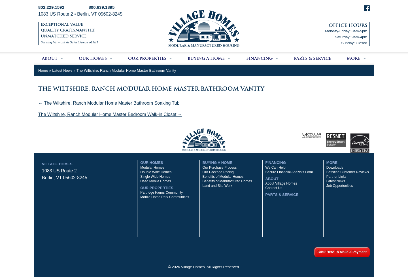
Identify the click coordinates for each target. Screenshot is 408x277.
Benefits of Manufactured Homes (227, 181)
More (353, 58)
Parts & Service (312, 58)
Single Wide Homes (155, 177)
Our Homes (93, 58)
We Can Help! (275, 168)
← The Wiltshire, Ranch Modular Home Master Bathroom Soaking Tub (109, 103)
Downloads (334, 168)
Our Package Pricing (218, 172)
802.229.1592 (51, 7)
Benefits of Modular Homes (223, 177)
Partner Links (336, 177)
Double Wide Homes (155, 172)
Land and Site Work (217, 186)
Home (43, 70)
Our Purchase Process (220, 168)
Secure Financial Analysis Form (289, 172)
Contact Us (273, 188)
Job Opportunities (339, 186)
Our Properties (147, 58)
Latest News (62, 70)
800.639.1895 (102, 7)
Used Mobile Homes (155, 181)
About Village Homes (281, 183)
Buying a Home (206, 58)
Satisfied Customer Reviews (347, 172)
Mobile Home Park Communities (164, 197)
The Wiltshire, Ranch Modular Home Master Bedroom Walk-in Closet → (110, 114)
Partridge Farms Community (161, 192)
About (50, 58)
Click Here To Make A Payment (342, 252)
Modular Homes (152, 168)
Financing (259, 58)
